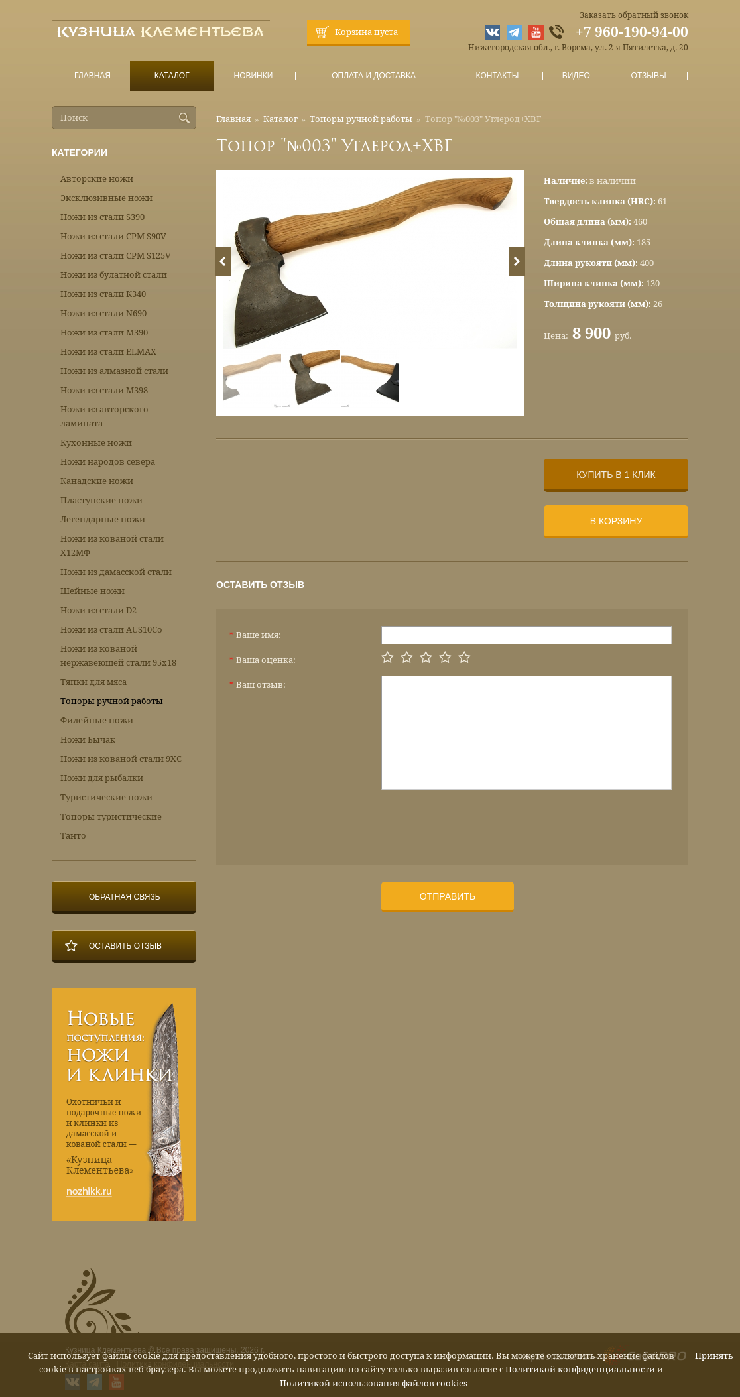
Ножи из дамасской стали (116, 572)
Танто (73, 836)
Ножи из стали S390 (102, 217)
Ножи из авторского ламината (104, 416)
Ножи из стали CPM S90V (113, 236)
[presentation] (482, 822)
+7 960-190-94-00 (632, 32)
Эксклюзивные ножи (106, 198)
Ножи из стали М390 (104, 332)
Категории (79, 152)
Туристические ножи (106, 797)
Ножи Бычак (87, 740)
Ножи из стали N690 (103, 313)
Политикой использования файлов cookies (373, 1383)
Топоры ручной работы (361, 119)
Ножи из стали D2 (98, 610)
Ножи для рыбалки (101, 778)
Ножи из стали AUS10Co (111, 630)
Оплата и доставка (374, 76)
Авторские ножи (96, 179)
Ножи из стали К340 (103, 294)
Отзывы (649, 76)
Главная (93, 76)
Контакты (497, 76)
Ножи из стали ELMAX (108, 352)
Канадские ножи (96, 481)
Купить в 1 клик (615, 474)
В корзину (616, 521)
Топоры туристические (111, 816)
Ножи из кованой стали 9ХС (121, 759)
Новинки (253, 76)
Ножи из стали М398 (104, 390)
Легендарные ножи (102, 519)
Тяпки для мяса (93, 682)
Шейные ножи (92, 591)
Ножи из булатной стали (113, 275)
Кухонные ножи (96, 443)
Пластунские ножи (101, 500)
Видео (576, 76)
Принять (714, 1356)
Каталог (171, 76)
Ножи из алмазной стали (114, 371)
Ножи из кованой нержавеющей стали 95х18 (118, 656)
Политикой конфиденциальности (580, 1369)
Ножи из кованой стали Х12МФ (112, 546)
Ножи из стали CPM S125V (115, 256)
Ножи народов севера (107, 462)
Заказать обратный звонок (634, 15)
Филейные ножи (96, 720)
